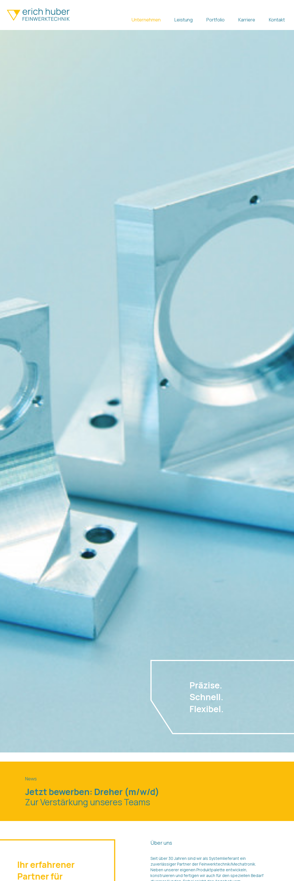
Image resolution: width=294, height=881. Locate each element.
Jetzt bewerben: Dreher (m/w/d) (92, 792)
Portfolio (215, 20)
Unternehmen (146, 20)
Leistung (183, 20)
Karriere (246, 20)
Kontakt (277, 20)
